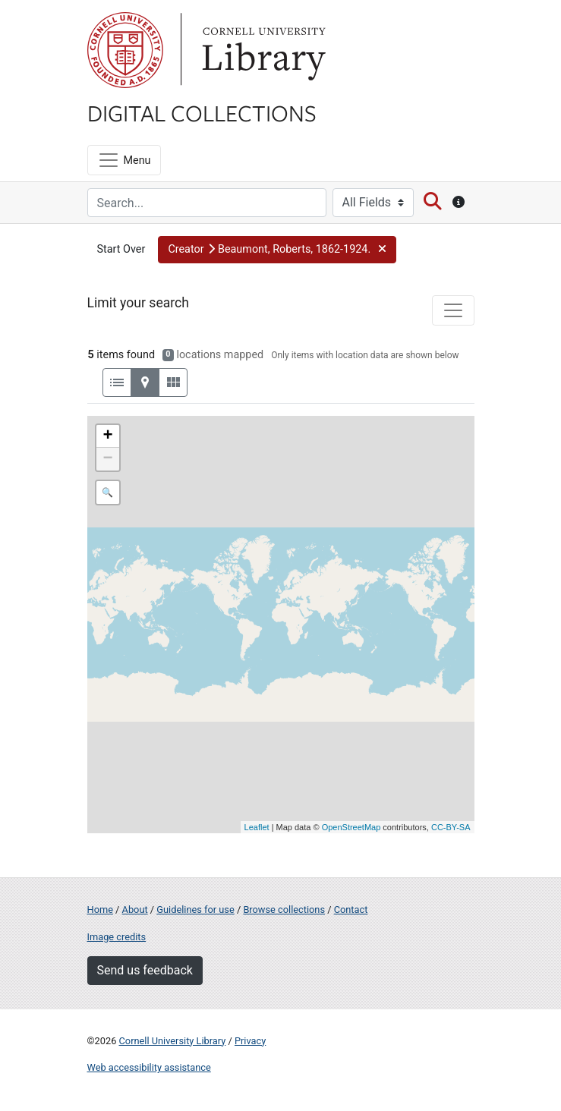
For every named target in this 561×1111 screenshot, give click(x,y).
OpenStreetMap (351, 827)
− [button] (107, 459)
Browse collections (284, 909)
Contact (351, 909)
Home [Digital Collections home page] (100, 909)
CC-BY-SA (451, 827)
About (135, 909)
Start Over (121, 249)
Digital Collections (202, 112)
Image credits (117, 937)
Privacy (250, 1040)
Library (262, 50)
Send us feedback (145, 970)
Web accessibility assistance (149, 1067)
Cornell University (125, 50)
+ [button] (107, 436)
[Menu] (124, 160)
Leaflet (256, 827)
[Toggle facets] (453, 310)
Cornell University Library (172, 1040)
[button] (277, 249)
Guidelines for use (195, 909)
